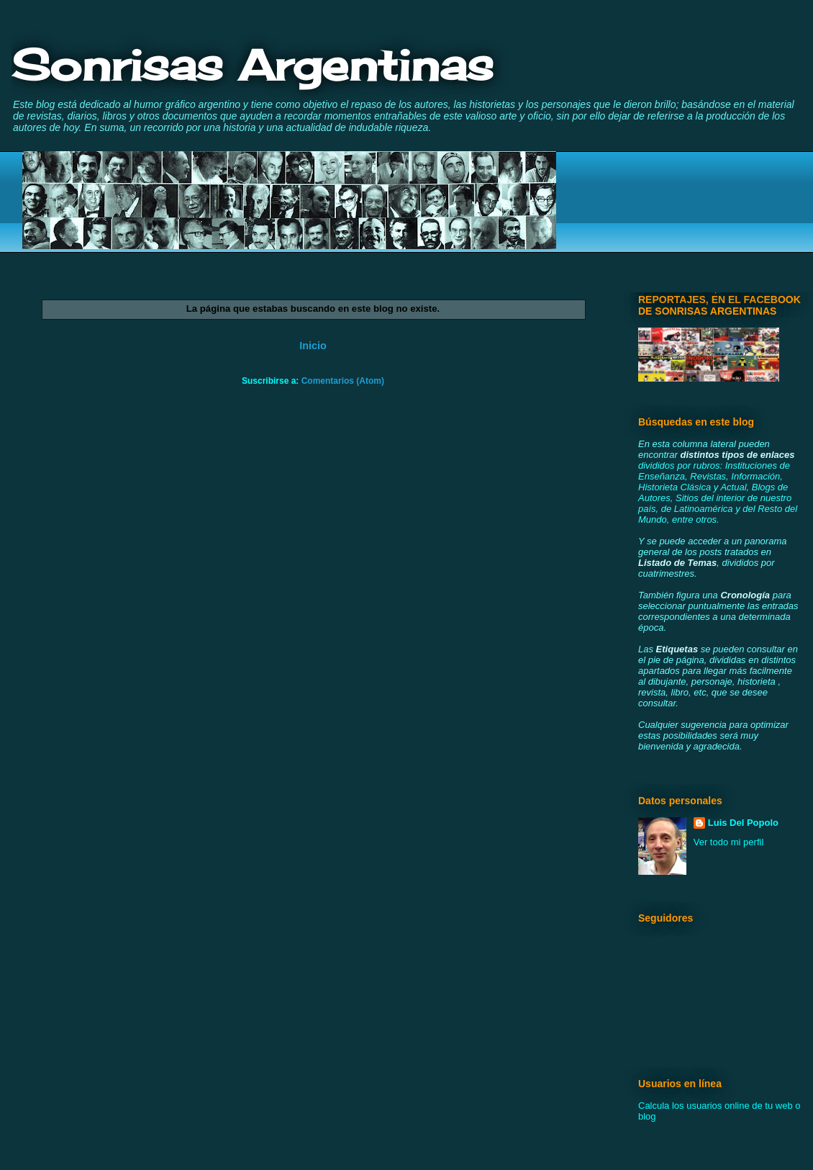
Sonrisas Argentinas (253, 64)
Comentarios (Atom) (342, 381)
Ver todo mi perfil (729, 842)
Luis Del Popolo (743, 822)
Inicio (313, 345)
